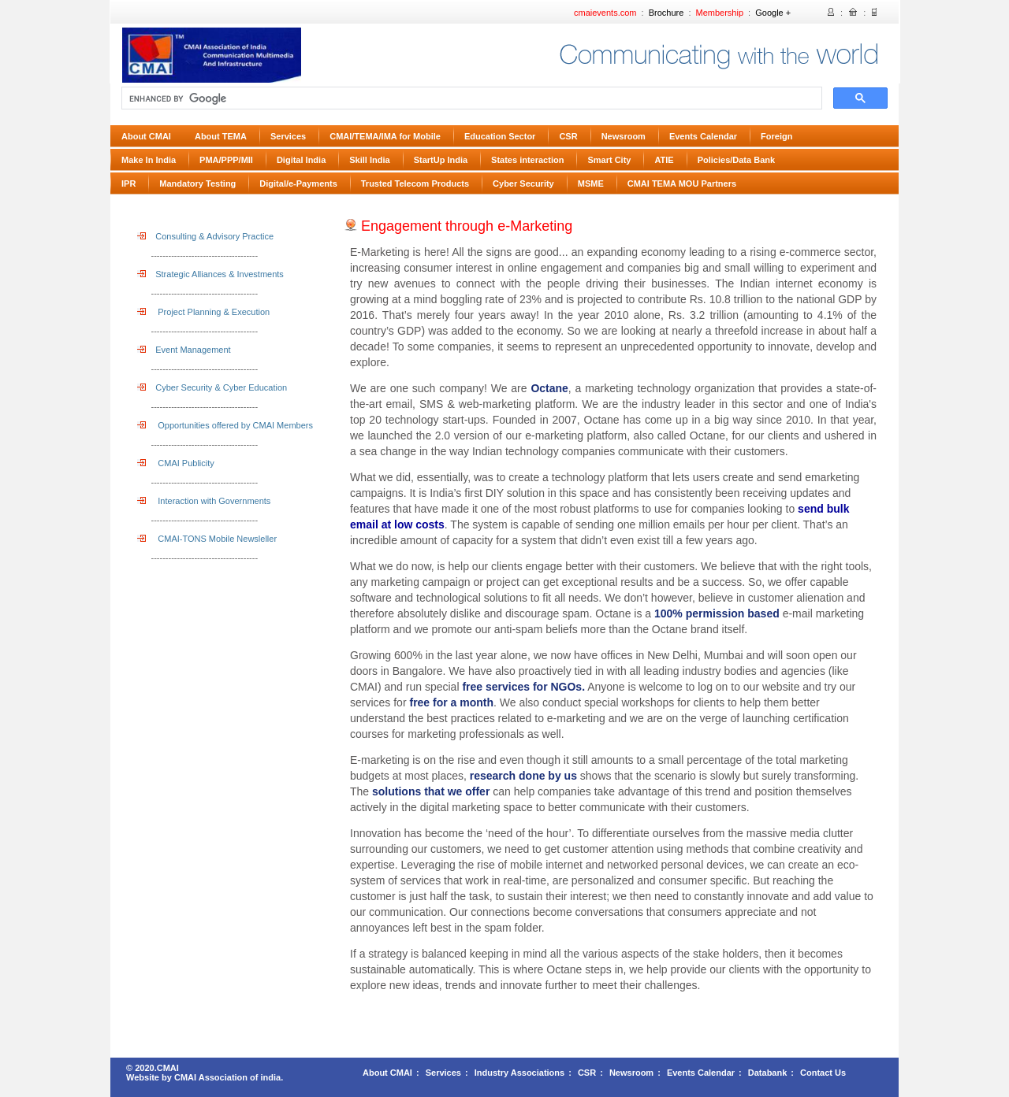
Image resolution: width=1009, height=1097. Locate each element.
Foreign (776, 136)
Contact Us (823, 1072)
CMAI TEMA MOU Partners (681, 183)
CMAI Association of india (227, 1077)
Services (288, 136)
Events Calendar (703, 136)
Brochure (666, 12)
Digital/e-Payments (298, 183)
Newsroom (623, 136)
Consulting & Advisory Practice (205, 236)
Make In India (148, 160)
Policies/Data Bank (736, 160)
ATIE (663, 160)
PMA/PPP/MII (226, 160)
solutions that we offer (429, 791)
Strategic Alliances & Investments (210, 274)
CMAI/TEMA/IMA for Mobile (385, 136)
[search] (470, 98)
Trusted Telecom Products (415, 183)
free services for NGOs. (523, 686)
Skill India (369, 160)
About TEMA (221, 136)
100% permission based (717, 613)
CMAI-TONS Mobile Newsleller (207, 538)
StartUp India (440, 160)
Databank (767, 1072)
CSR (568, 136)
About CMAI (146, 136)
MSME (591, 183)
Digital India (301, 160)
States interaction (527, 160)
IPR (128, 183)
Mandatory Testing (197, 183)
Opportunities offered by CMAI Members (225, 425)
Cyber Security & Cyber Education (212, 387)
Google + (773, 12)
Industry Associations (520, 1072)
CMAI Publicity (175, 463)
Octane (549, 388)
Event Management (184, 349)
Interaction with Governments (203, 501)
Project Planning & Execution (203, 312)
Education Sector (499, 136)
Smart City (609, 160)
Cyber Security (523, 183)
